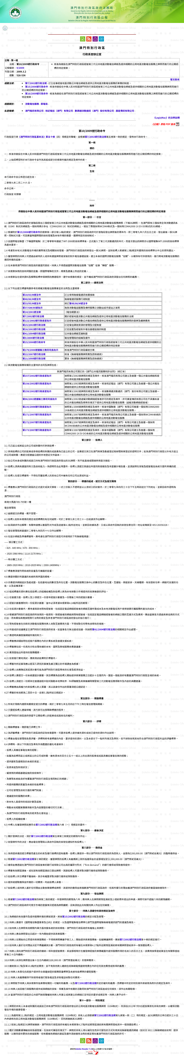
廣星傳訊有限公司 (125, 110)
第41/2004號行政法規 (34, 333)
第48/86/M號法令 (32, 299)
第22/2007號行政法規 (34, 354)
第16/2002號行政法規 (34, 329)
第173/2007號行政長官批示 (37, 430)
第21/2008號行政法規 (34, 358)
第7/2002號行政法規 (36, 83)
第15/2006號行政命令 (36, 86)
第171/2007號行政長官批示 (37, 414)
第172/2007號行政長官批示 (37, 422)
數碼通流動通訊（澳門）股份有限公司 (94, 110)
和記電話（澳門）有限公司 (59, 110)
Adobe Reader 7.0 (84, 1049)
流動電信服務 (32, 104)
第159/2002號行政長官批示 (37, 391)
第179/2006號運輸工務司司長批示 (40, 350)
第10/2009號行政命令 (36, 93)
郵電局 (44, 104)
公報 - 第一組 (11, 60)
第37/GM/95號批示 (33, 307)
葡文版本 (174, 79)
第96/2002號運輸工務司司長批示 (40, 399)
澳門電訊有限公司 (34, 110)
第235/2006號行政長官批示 (37, 406)
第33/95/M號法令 (32, 303)
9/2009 (20, 67)
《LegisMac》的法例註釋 (166, 117)
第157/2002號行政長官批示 (37, 375)
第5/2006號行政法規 (33, 338)
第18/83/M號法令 (32, 294)
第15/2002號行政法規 (34, 325)
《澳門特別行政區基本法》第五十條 (36, 136)
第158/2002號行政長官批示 (37, 383)
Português (162, 3)
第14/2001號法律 (32, 312)
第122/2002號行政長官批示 (37, 320)
